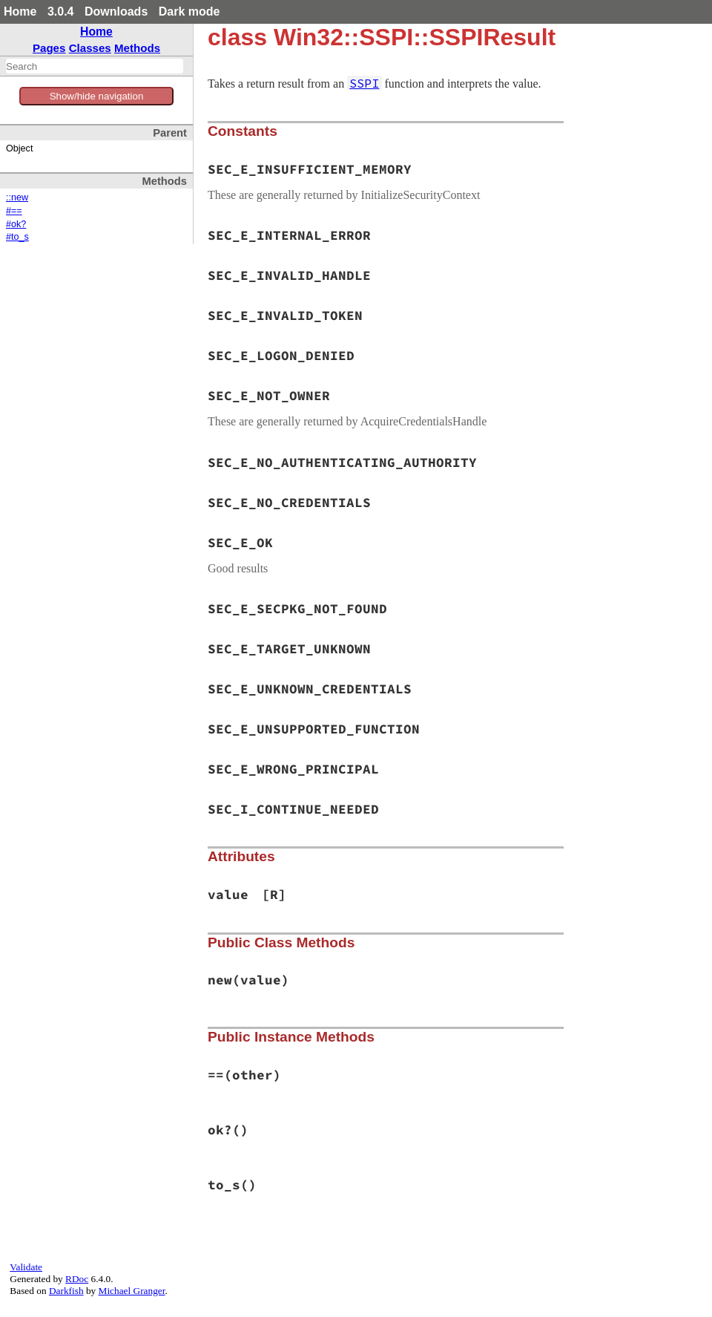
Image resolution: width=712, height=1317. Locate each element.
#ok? (16, 224)
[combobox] (94, 66)
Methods (137, 48)
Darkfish (66, 1290)
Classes (90, 48)
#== (14, 211)
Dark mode (189, 11)
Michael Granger (132, 1290)
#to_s (17, 237)
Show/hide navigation (97, 96)
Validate (26, 1266)
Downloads (116, 11)
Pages (49, 48)
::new (17, 197)
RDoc (76, 1278)
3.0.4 (60, 11)
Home (20, 11)
